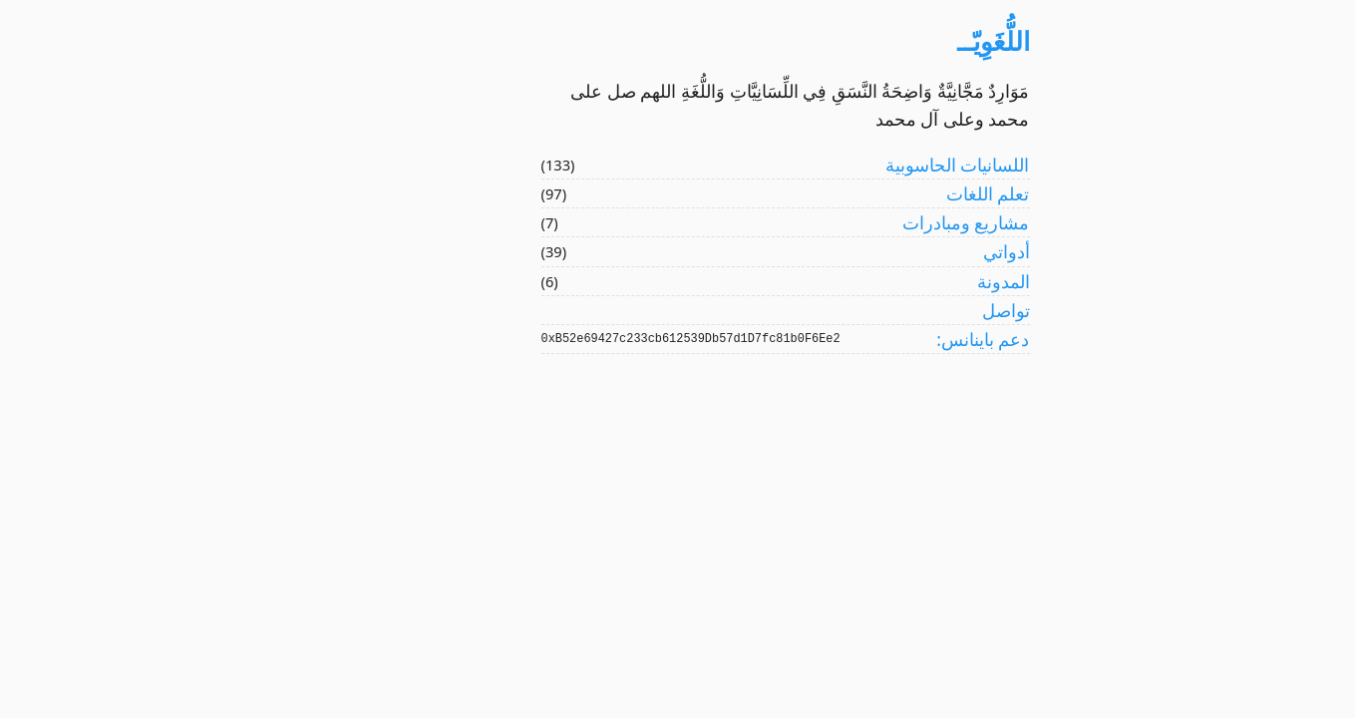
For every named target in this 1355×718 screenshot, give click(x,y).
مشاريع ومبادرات (858, 222)
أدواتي (898, 251)
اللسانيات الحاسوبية (850, 165)
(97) (447, 193)
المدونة (895, 281)
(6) (442, 281)
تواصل (898, 310)
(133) (451, 165)
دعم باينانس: (875, 339)
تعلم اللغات (880, 193)
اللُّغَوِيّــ (885, 41)
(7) (442, 222)
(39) (447, 251)
